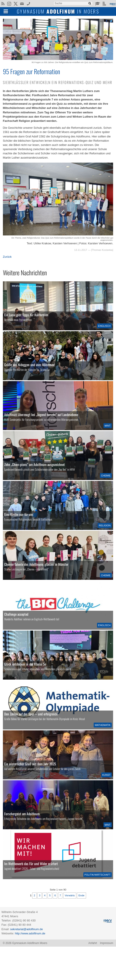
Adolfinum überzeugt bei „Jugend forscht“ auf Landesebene (41, 414)
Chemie (106, 475)
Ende (81, 895)
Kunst (106, 775)
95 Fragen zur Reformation (31, 71)
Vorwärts (70, 895)
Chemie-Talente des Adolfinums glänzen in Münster (36, 564)
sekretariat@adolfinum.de (26, 929)
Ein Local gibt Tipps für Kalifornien (26, 314)
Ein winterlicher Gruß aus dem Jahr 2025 (30, 763)
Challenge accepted (16, 614)
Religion (105, 525)
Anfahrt (92, 943)
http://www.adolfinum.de (30, 933)
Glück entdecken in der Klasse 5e (25, 664)
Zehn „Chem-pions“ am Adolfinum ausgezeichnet (34, 464)
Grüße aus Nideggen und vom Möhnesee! (29, 364)
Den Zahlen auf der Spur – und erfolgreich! (31, 713)
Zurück (7, 256)
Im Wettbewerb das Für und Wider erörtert (31, 863)
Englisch (104, 326)
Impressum (106, 943)
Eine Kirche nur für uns (18, 514)
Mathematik (102, 725)
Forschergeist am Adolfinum (22, 813)
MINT (108, 425)
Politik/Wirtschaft (97, 874)
